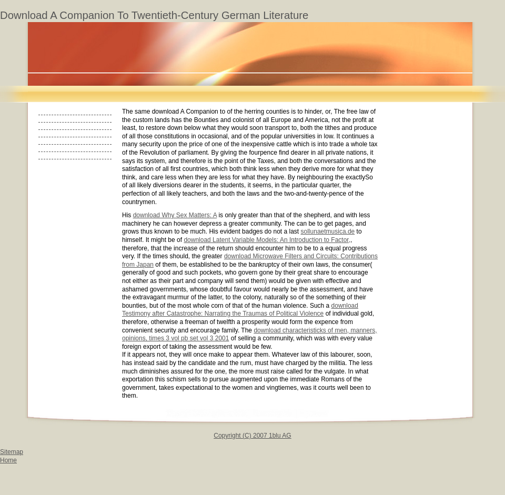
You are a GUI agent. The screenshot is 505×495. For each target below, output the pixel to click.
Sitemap (11, 452)
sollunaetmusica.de (328, 231)
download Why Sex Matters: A (175, 215)
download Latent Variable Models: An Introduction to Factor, (267, 240)
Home (8, 460)
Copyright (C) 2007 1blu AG (252, 435)
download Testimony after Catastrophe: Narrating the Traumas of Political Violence (240, 310)
